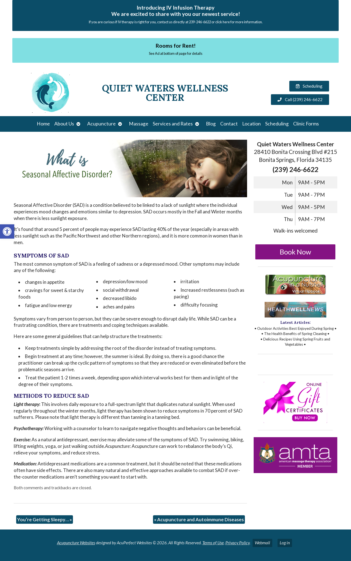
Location (251, 124)
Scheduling (277, 124)
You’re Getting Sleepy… (44, 519)
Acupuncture (101, 124)
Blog (211, 124)
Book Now (295, 252)
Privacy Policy (237, 542)
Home (43, 124)
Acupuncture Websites (76, 542)
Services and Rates (173, 124)
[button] (7, 231)
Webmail (262, 542)
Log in (285, 542)
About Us (64, 124)
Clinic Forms (306, 124)
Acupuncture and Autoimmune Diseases (199, 519)
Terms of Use (213, 542)
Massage (138, 124)
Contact (229, 124)
